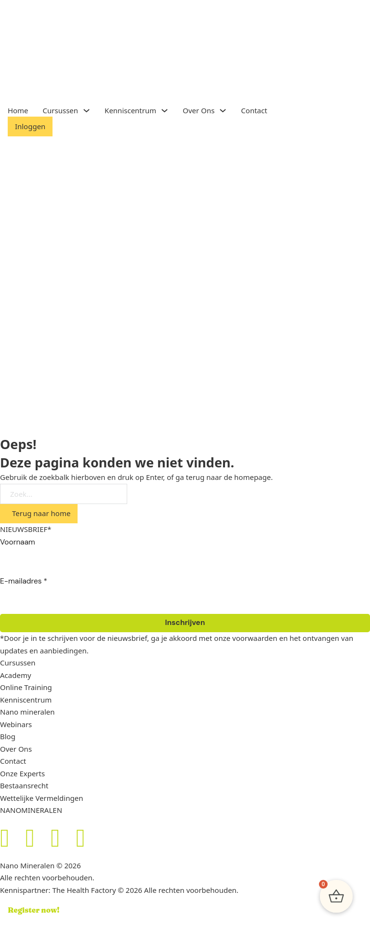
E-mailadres (23, 581)
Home (18, 110)
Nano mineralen (27, 712)
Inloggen (30, 126)
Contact (254, 110)
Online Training (26, 687)
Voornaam (17, 542)
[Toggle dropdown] (86, 110)
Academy (15, 675)
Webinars (16, 724)
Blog (7, 736)
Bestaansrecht (24, 785)
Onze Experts (22, 773)
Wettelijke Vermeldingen (41, 798)
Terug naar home (41, 513)
